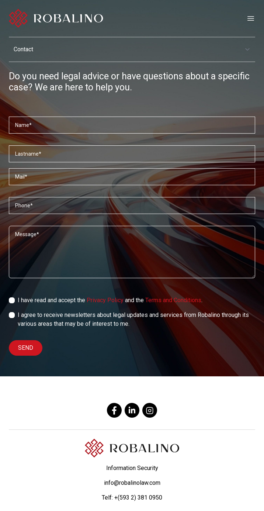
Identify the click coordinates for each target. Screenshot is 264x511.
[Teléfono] (132, 205)
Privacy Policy (105, 300)
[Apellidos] (132, 153)
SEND (25, 347)
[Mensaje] (132, 252)
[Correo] (132, 176)
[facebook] (114, 410)
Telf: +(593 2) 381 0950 (132, 497)
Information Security (132, 468)
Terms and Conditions (173, 300)
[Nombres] (132, 125)
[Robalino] (56, 18)
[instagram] (149, 410)
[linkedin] (132, 410)
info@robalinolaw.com (132, 482)
